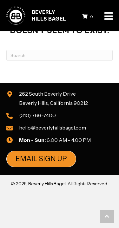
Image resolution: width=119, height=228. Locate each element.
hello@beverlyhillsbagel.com (52, 127)
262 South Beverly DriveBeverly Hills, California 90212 (53, 98)
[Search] (59, 55)
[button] (41, 159)
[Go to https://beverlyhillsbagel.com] (41, 15)
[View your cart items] (88, 16)
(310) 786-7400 (37, 115)
